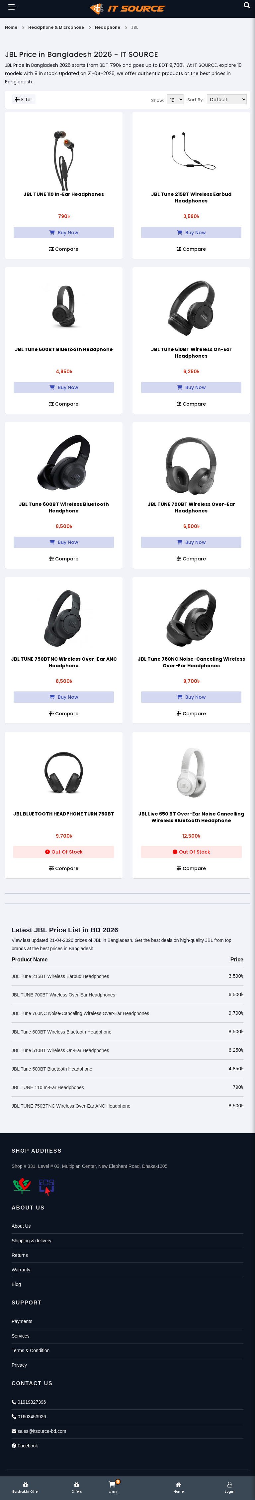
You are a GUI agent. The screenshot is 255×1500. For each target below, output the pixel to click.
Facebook (25, 1445)
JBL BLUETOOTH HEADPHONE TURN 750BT (63, 813)
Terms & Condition (30, 1349)
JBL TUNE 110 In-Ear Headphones (64, 193)
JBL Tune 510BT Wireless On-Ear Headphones (191, 352)
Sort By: (195, 100)
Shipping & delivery (31, 1240)
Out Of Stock (64, 851)
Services (21, 1335)
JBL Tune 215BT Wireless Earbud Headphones (191, 196)
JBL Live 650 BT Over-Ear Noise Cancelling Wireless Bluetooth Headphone (191, 816)
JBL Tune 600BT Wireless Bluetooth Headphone (64, 506)
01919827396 (29, 1401)
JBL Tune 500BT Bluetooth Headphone (64, 348)
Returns (20, 1254)
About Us (21, 1225)
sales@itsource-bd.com (39, 1430)
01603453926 (29, 1416)
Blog (16, 1283)
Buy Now (63, 232)
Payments (22, 1320)
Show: (157, 100)
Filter (23, 99)
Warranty (21, 1269)
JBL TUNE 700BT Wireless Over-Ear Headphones (191, 506)
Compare (63, 248)
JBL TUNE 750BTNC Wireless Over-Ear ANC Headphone (64, 661)
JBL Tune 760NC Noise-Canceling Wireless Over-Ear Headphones (191, 661)
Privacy (19, 1364)
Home (11, 27)
